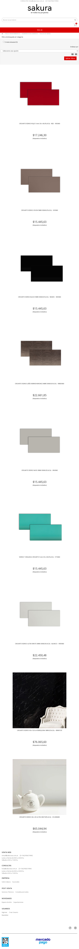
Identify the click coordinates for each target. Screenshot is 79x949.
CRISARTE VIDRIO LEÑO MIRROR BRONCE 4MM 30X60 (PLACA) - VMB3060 (39, 384)
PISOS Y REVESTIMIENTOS (12, 34)
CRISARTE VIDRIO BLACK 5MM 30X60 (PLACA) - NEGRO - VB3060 (39, 297)
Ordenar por (74, 47)
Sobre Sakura (6, 882)
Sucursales (15, 882)
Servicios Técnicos (8, 892)
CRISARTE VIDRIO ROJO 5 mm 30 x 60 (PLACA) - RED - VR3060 (39, 123)
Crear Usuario (13, 912)
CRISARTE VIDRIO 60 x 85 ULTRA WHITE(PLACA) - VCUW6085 (39, 817)
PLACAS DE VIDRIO (45, 34)
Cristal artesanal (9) (10, 42)
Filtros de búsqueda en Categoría (12, 37)
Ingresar (4, 912)
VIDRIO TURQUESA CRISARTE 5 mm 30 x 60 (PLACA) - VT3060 (39, 557)
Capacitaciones (18, 902)
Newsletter (5, 915)
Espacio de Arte (7, 902)
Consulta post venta (21, 892)
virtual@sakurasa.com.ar (10, 855)
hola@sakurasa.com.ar (9, 869)
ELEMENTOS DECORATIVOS (30, 34)
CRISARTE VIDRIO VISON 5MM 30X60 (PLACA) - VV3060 (39, 210)
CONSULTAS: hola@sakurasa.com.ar (32, 1)
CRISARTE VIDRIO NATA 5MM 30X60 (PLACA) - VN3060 (40, 470)
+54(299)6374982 (52, 1)
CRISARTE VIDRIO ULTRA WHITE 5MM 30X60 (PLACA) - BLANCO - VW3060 (39, 644)
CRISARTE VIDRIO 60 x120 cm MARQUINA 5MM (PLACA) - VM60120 (39, 730)
